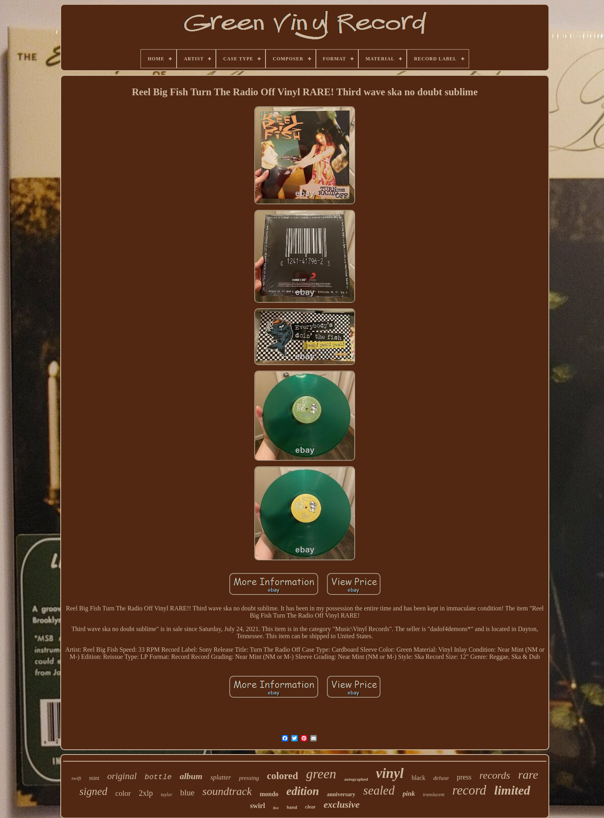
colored (282, 775)
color (123, 793)
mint (94, 778)
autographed (356, 779)
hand (292, 807)
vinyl (390, 773)
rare (528, 774)
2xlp (146, 793)
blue (187, 792)
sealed (378, 790)
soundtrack (227, 791)
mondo (269, 794)
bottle (157, 777)
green (321, 773)
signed (93, 791)
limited (512, 790)
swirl (257, 806)
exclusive (341, 804)
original (122, 776)
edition (303, 791)
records (494, 775)
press (464, 777)
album (191, 776)
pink (409, 793)
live (276, 808)
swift (76, 778)
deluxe (441, 778)
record (469, 790)
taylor (166, 794)
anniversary (341, 794)
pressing (249, 778)
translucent (433, 794)
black (418, 777)
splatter (220, 777)
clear (310, 807)
